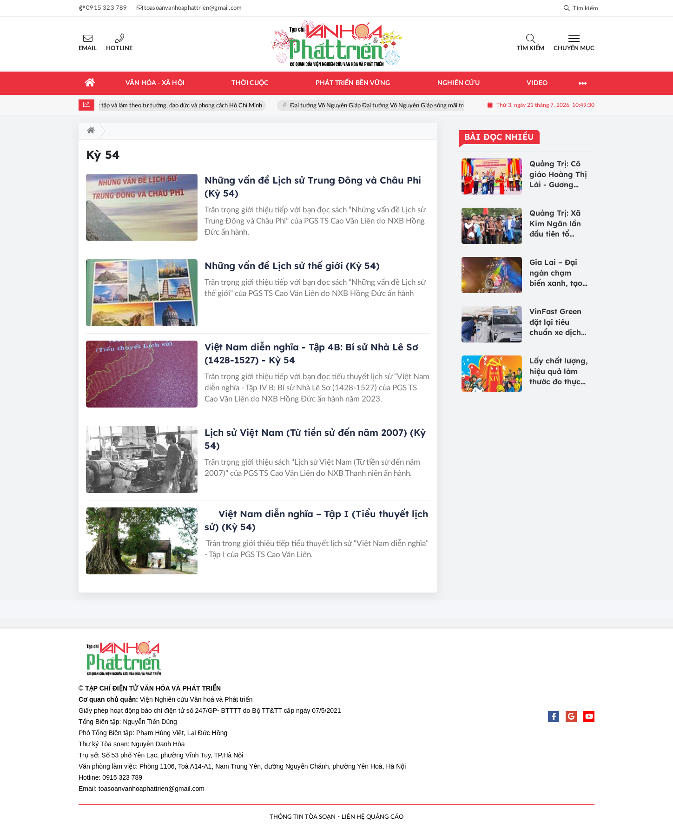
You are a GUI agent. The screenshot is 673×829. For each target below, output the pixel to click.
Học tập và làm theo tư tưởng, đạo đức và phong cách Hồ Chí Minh (179, 106)
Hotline (119, 49)
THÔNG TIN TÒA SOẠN (303, 817)
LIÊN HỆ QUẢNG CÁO (372, 817)
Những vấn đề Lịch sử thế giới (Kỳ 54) (292, 265)
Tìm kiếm (530, 49)
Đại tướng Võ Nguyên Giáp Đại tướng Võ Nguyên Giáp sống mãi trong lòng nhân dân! (405, 106)
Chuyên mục (574, 49)
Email (88, 49)
